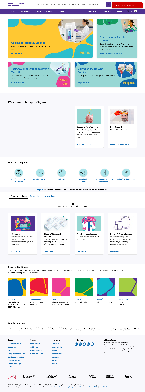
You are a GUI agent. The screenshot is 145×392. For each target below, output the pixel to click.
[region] (72, 175)
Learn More (15, 251)
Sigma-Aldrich (36, 299)
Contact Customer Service (120, 144)
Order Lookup (106, 11)
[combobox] (73, 4)
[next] (138, 175)
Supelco (78, 299)
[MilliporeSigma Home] (16, 4)
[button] (93, 11)
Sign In (40, 189)
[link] (18, 343)
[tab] (18, 196)
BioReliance (124, 299)
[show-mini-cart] (132, 11)
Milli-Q (100, 299)
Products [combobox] (39, 4)
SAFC (54, 299)
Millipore (12, 299)
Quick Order (119, 11)
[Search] (108, 4)
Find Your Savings (84, 144)
